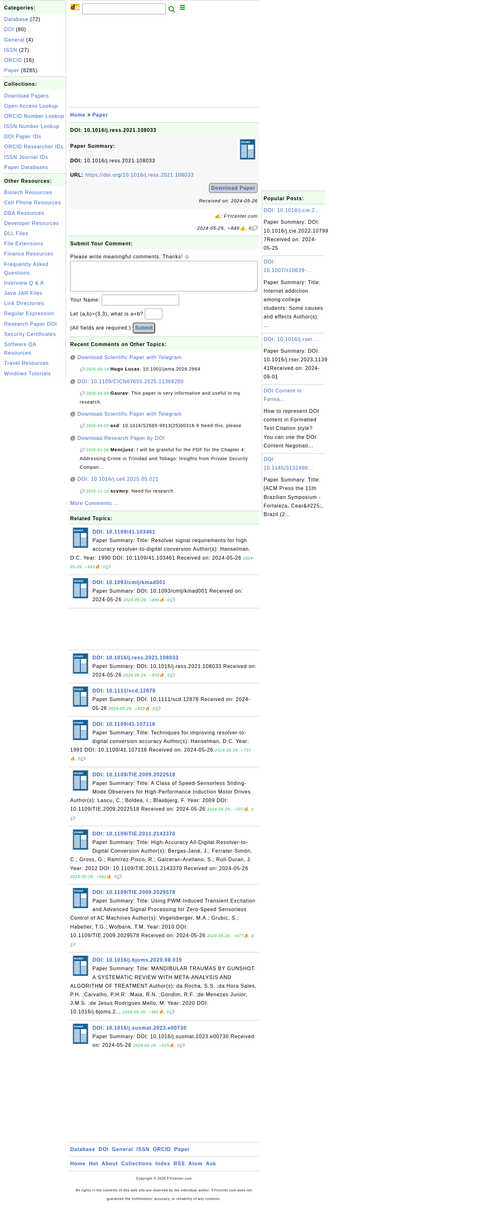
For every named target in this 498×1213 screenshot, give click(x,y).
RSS (179, 1170)
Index (162, 1170)
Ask (211, 1170)
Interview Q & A (24, 283)
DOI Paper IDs (22, 136)
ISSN (10, 50)
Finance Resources (28, 253)
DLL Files (16, 233)
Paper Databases (26, 167)
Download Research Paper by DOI (121, 444)
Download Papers (26, 96)
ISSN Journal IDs (26, 157)
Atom (195, 1170)
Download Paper (233, 188)
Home (77, 115)
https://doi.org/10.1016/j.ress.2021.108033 (139, 175)
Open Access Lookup (31, 106)
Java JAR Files (23, 293)
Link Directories (24, 303)
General (14, 40)
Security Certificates (30, 334)
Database (16, 19)
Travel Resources (26, 363)
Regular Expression (29, 313)
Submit (143, 334)
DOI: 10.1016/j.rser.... (291, 339)
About (110, 1170)
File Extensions (24, 243)
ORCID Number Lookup (34, 116)
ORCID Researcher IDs (34, 146)
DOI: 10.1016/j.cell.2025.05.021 (118, 485)
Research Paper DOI (30, 324)
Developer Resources (31, 223)
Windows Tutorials (27, 373)
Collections (136, 1170)
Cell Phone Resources (32, 202)
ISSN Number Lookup (31, 126)
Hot (93, 1170)
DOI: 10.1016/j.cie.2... (292, 210)
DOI (9, 29)
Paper (11, 70)
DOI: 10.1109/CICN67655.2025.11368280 (130, 388)
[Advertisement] (34, 474)
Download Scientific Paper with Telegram (129, 363)
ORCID (13, 60)
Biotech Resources (28, 192)
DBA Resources (24, 213)
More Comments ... (94, 509)
